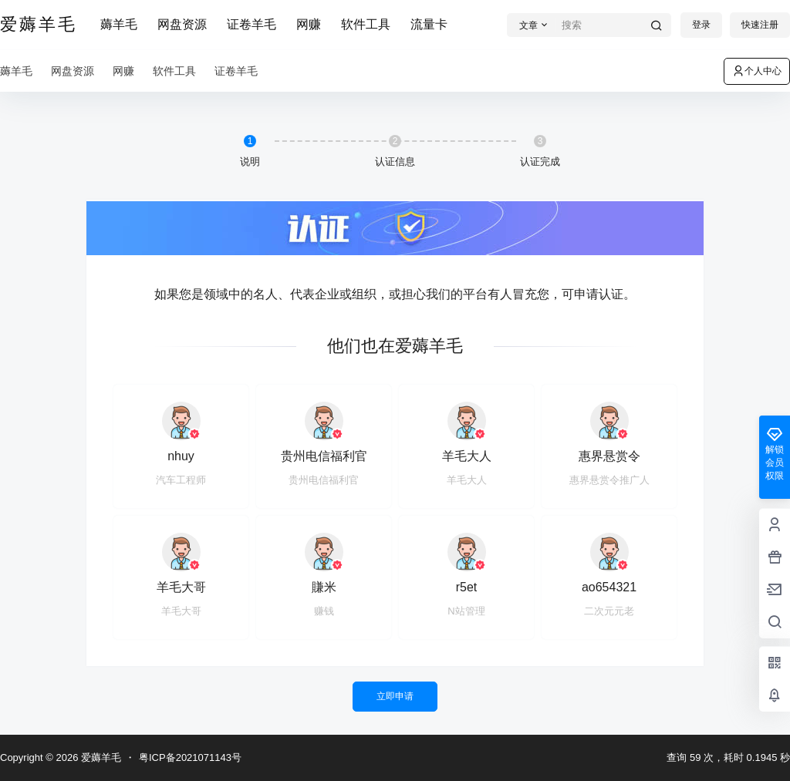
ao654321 (609, 587)
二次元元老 (609, 611)
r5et (467, 587)
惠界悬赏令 (609, 456)
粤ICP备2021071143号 (190, 757)
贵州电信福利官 (324, 456)
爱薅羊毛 (99, 757)
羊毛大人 (466, 456)
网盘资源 (182, 24)
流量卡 (428, 24)
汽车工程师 (181, 480)
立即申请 (395, 696)
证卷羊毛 (251, 24)
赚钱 (324, 611)
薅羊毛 (118, 24)
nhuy (180, 456)
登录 (701, 24)
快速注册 (759, 24)
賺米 (324, 587)
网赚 (308, 24)
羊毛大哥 (181, 587)
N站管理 (465, 611)
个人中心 (757, 70)
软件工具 (365, 24)
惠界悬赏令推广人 (609, 480)
